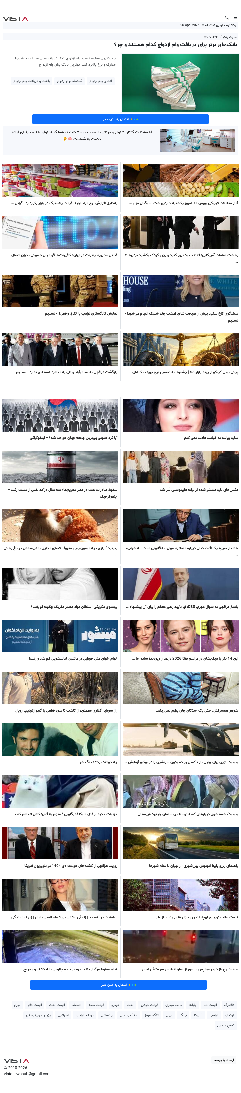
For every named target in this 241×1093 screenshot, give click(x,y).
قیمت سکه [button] (96, 1005)
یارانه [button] (192, 1005)
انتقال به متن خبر (120, 119)
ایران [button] (169, 1015)
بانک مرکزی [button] (173, 1005)
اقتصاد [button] (76, 1005)
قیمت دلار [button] (35, 1005)
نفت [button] (130, 1005)
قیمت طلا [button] (210, 1005)
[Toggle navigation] (235, 17)
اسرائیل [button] (63, 1015)
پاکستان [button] (107, 1015)
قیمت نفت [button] (57, 1005)
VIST (15, 17)
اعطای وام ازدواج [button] (100, 81)
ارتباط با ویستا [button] (224, 1060)
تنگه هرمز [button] (152, 1015)
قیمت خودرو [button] (149, 1005)
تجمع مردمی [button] (225, 1025)
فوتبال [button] (229, 1015)
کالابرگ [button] (229, 1005)
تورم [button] (17, 1005)
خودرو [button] (115, 1005)
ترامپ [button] (214, 1015)
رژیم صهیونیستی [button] (38, 1015)
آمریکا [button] (198, 1015)
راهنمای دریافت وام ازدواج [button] (31, 81)
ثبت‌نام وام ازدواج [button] (69, 81)
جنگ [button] (183, 1015)
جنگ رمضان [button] (128, 1015)
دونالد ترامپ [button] (85, 1015)
